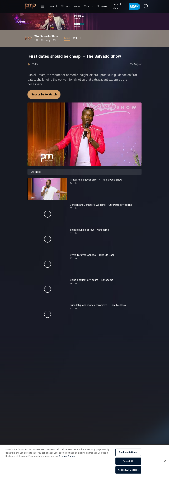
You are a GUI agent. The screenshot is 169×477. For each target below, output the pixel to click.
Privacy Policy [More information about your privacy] (67, 456)
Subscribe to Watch (44, 94)
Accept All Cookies (128, 470)
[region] (84, 460)
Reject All (128, 461)
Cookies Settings (128, 452)
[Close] (165, 460)
